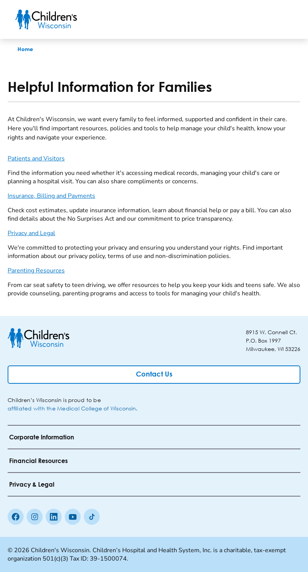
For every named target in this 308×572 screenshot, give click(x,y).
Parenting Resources (36, 270)
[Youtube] (73, 517)
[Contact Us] (154, 374)
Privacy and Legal (31, 233)
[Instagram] (35, 517)
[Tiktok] (92, 517)
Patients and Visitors (36, 158)
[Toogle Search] (264, 19)
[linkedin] (54, 517)
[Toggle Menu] (283, 19)
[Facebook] (16, 517)
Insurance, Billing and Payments (51, 196)
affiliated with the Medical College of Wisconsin (72, 408)
